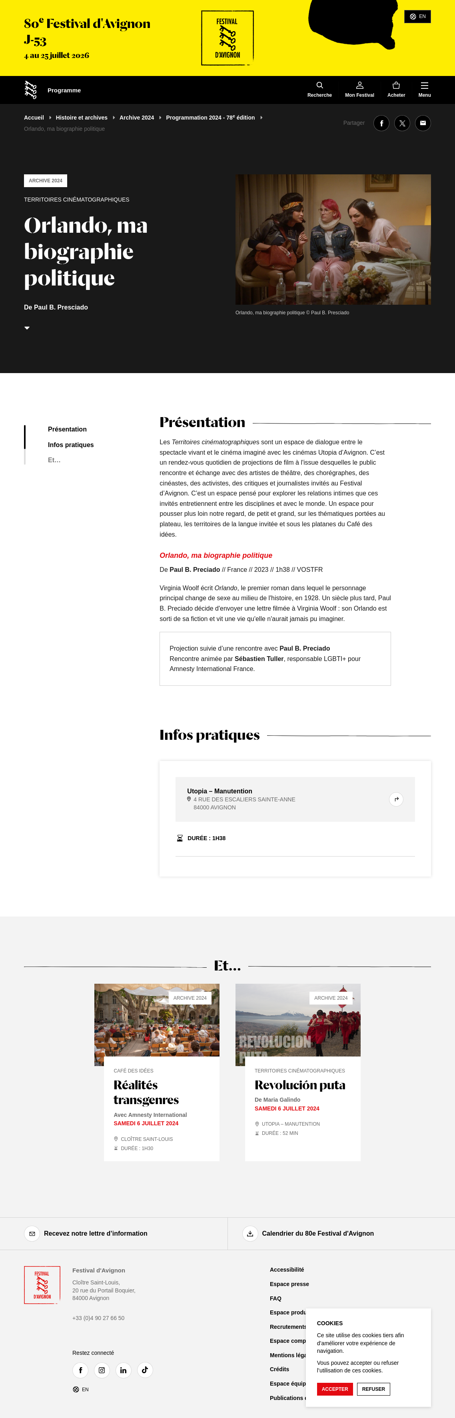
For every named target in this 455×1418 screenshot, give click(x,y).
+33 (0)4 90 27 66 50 (98, 1318)
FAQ (275, 1298)
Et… (54, 460)
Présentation (67, 429)
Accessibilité (287, 1269)
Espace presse (289, 1284)
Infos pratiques (71, 444)
